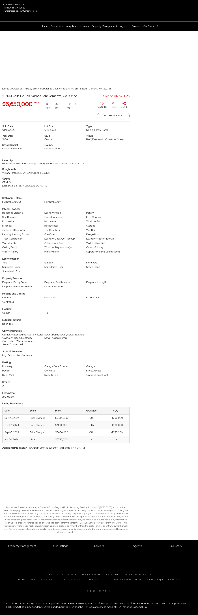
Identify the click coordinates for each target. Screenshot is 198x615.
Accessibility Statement (105, 575)
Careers (135, 26)
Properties (56, 26)
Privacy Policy (76, 575)
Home (44, 26)
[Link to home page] (99, 7)
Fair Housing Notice (138, 575)
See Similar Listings (113, 116)
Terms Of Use (55, 575)
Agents (124, 26)
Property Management (104, 26)
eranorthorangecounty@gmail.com (20, 10)
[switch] (102, 106)
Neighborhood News (77, 26)
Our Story (148, 26)
